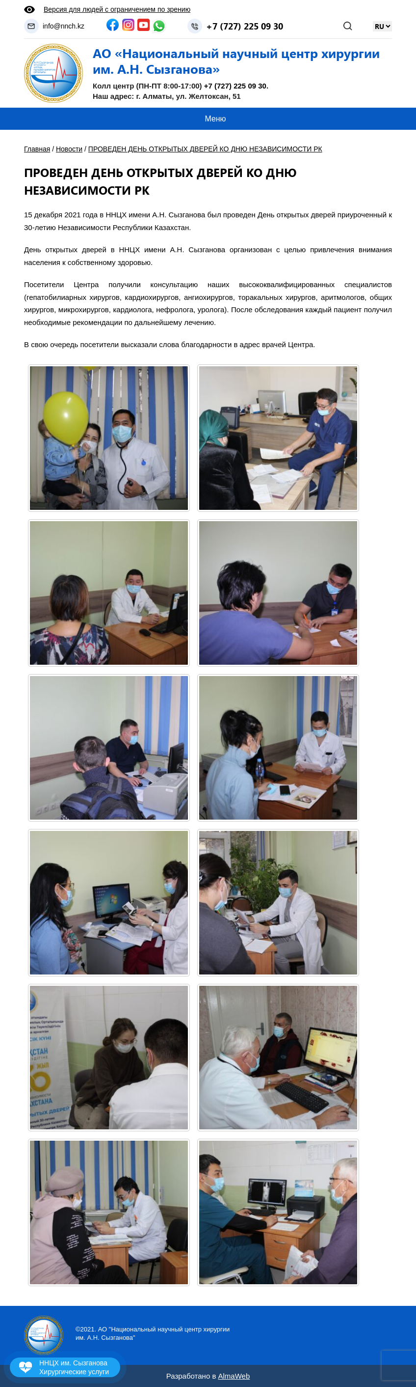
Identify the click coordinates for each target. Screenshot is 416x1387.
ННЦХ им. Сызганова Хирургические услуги (74, 1367)
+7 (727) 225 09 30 (244, 26)
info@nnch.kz (63, 26)
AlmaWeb (234, 1376)
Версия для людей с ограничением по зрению (117, 9)
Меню (215, 119)
